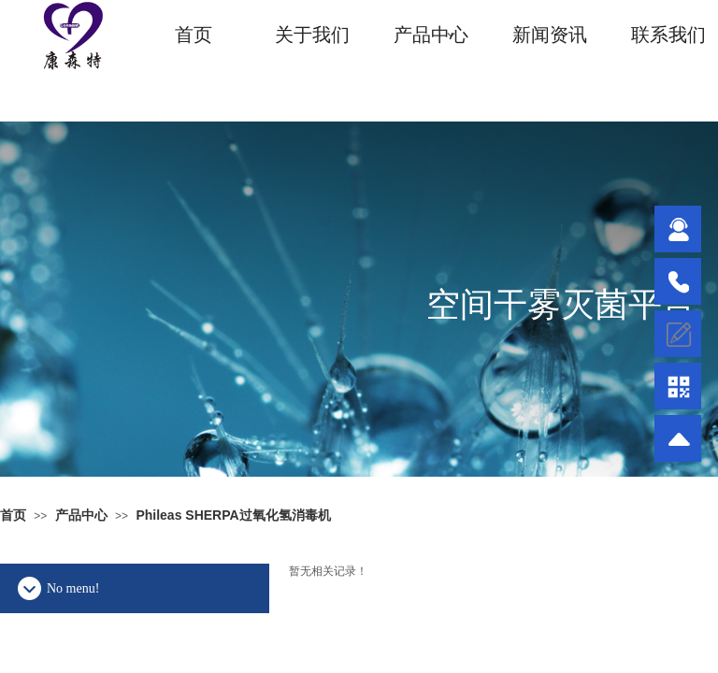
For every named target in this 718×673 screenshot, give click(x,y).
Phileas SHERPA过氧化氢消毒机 (233, 515)
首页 (193, 34)
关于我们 (312, 34)
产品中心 (431, 34)
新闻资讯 (549, 34)
